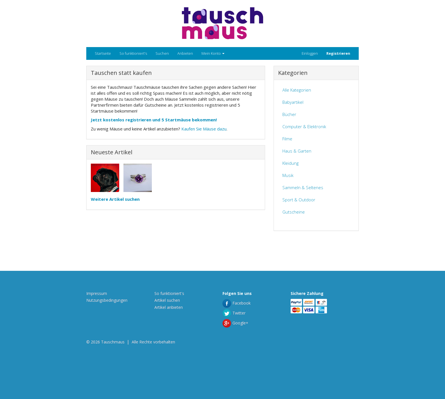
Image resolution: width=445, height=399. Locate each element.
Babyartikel (292, 102)
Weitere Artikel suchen (115, 199)
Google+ (235, 323)
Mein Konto (212, 53)
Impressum (96, 293)
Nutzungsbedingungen (106, 300)
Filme (287, 139)
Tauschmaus (113, 342)
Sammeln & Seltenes (302, 187)
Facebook (236, 303)
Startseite (103, 53)
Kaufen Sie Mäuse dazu (203, 129)
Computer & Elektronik (304, 126)
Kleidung (290, 163)
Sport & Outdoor (298, 199)
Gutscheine (293, 212)
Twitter (233, 313)
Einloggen (310, 53)
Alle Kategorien (296, 90)
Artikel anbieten (168, 307)
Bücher (289, 114)
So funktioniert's (133, 53)
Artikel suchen (167, 300)
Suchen (162, 53)
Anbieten (185, 53)
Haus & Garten (296, 151)
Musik (287, 175)
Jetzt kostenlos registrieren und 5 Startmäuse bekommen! (154, 120)
